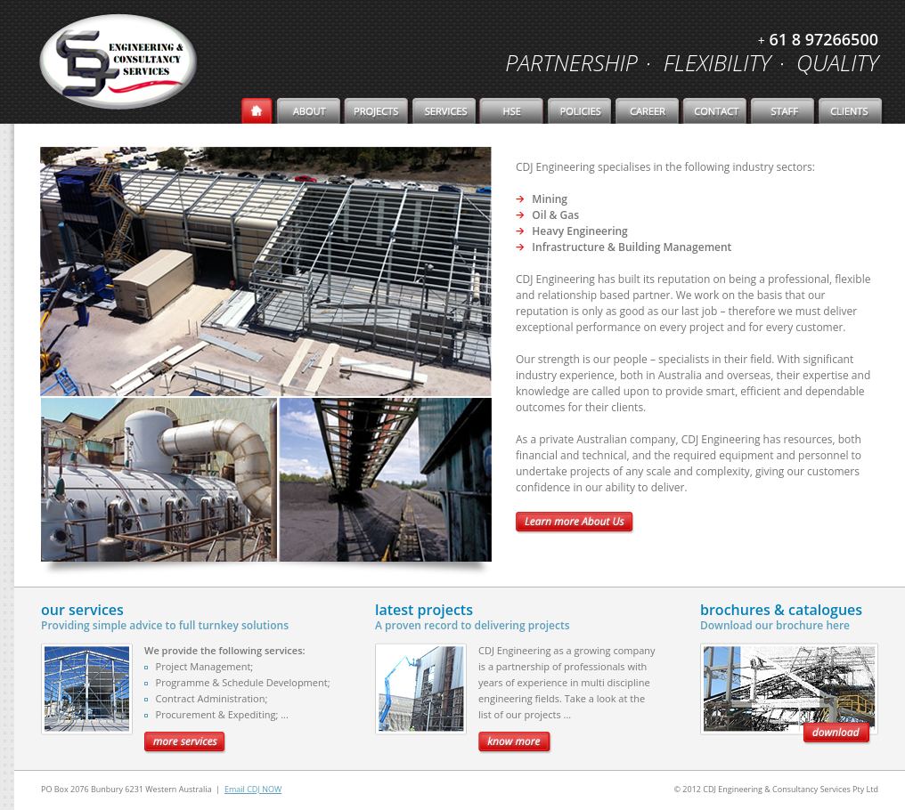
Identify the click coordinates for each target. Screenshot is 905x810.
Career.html (648, 111)
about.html (310, 111)
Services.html (445, 111)
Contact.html (716, 111)
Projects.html (378, 111)
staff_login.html (784, 111)
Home (258, 111)
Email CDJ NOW (252, 789)
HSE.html (513, 111)
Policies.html (581, 111)
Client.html (851, 111)
